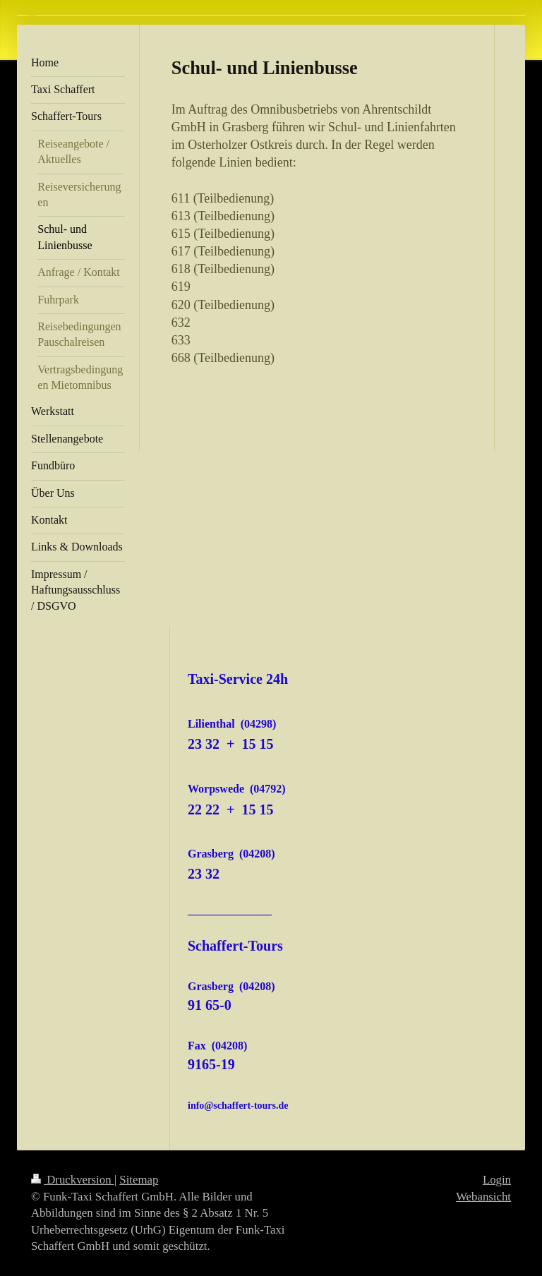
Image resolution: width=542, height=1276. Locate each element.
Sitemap (138, 1179)
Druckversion (72, 1179)
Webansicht (483, 1196)
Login (497, 1179)
